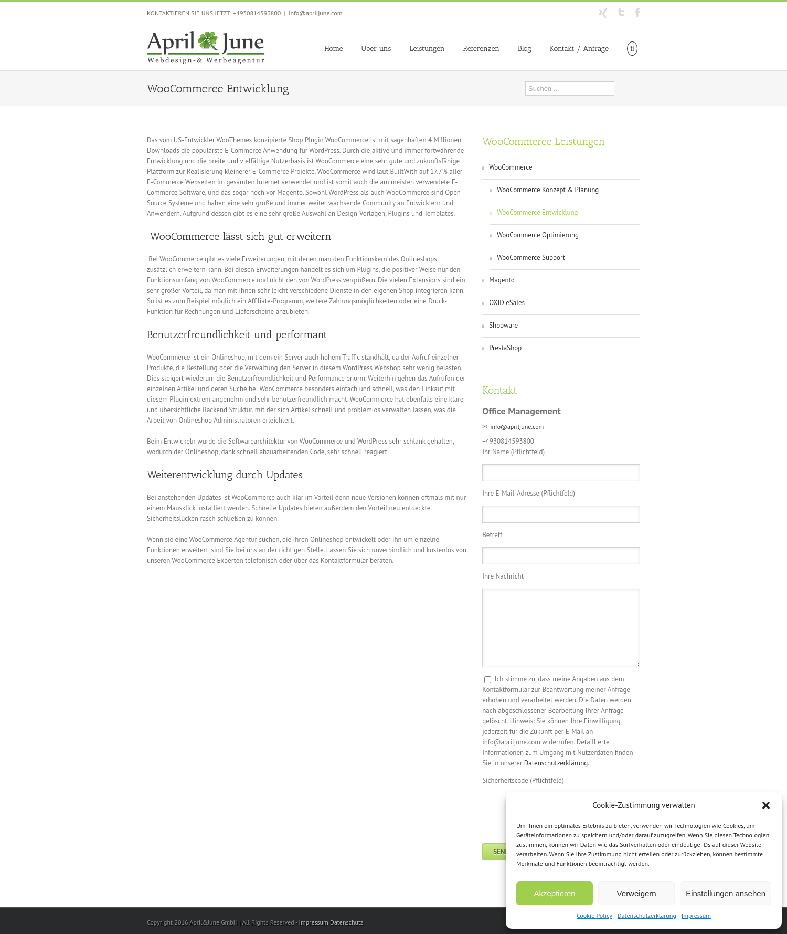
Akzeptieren (554, 893)
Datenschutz (346, 922)
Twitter (621, 12)
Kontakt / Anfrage (579, 48)
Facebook (637, 12)
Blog (524, 48)
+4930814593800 (257, 13)
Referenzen (481, 48)
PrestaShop (505, 347)
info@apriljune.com (315, 13)
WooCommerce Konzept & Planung (548, 189)
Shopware (503, 325)
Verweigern (636, 893)
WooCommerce (510, 167)
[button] (766, 805)
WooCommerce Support (531, 257)
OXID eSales (507, 302)
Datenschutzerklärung (647, 915)
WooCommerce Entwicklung (537, 212)
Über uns (376, 48)
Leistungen (426, 48)
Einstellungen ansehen (725, 893)
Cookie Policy (594, 915)
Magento (502, 280)
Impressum (696, 915)
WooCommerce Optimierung (538, 234)
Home (333, 48)
